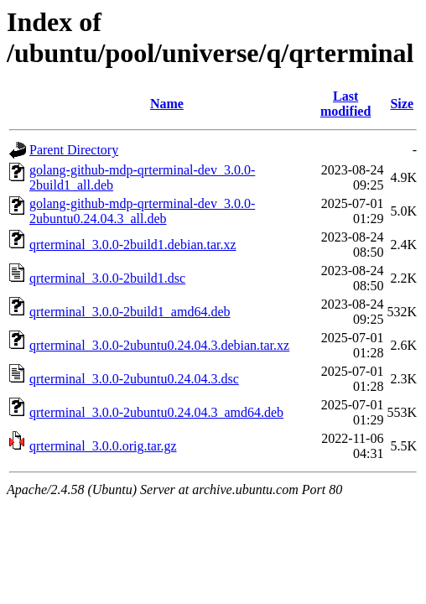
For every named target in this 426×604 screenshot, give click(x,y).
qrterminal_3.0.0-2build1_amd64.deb (130, 312)
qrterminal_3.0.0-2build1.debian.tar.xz (132, 244)
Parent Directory (73, 150)
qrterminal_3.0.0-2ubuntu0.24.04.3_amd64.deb (156, 412)
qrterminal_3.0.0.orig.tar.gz (103, 446)
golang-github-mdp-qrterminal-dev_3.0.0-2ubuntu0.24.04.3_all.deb (142, 211)
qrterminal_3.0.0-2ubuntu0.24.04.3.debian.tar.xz (159, 345)
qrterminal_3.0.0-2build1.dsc (107, 278)
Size (401, 103)
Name (167, 103)
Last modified (345, 103)
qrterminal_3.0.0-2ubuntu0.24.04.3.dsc (134, 379)
